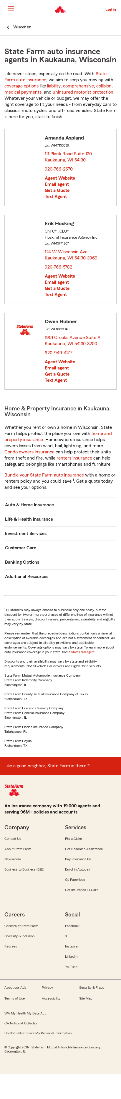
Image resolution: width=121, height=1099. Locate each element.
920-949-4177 (58, 352)
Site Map (85, 998)
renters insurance (74, 458)
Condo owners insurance (29, 452)
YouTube (71, 967)
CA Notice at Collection (21, 1023)
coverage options (21, 86)
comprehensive (78, 86)
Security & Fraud (92, 987)
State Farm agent (83, 652)
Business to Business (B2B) (24, 869)
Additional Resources (26, 576)
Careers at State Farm (21, 926)
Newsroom (12, 859)
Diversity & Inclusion (19, 936)
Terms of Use (14, 998)
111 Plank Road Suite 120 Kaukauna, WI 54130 (68, 157)
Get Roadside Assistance (84, 849)
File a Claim (73, 838)
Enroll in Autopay (77, 869)
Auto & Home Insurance (29, 505)
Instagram (72, 946)
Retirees (10, 946)
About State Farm (17, 849)
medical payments (23, 92)
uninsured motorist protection (83, 92)
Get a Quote (57, 190)
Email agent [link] (57, 184)
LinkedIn (71, 956)
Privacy (47, 987)
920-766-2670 (59, 169)
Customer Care (20, 548)
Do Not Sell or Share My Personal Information (38, 1033)
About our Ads (15, 987)
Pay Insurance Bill (78, 859)
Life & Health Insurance (29, 519)
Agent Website (60, 178)
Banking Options (22, 562)
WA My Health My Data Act (25, 1013)
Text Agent (56, 196)
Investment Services (26, 533)
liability (54, 86)
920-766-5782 (58, 267)
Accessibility (51, 998)
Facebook (72, 926)
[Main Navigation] (10, 8)
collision (104, 86)
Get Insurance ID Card (82, 890)
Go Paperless (75, 879)
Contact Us (12, 838)
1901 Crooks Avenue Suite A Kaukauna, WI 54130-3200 (73, 340)
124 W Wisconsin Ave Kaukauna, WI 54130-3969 (71, 255)
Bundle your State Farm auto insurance (44, 475)
